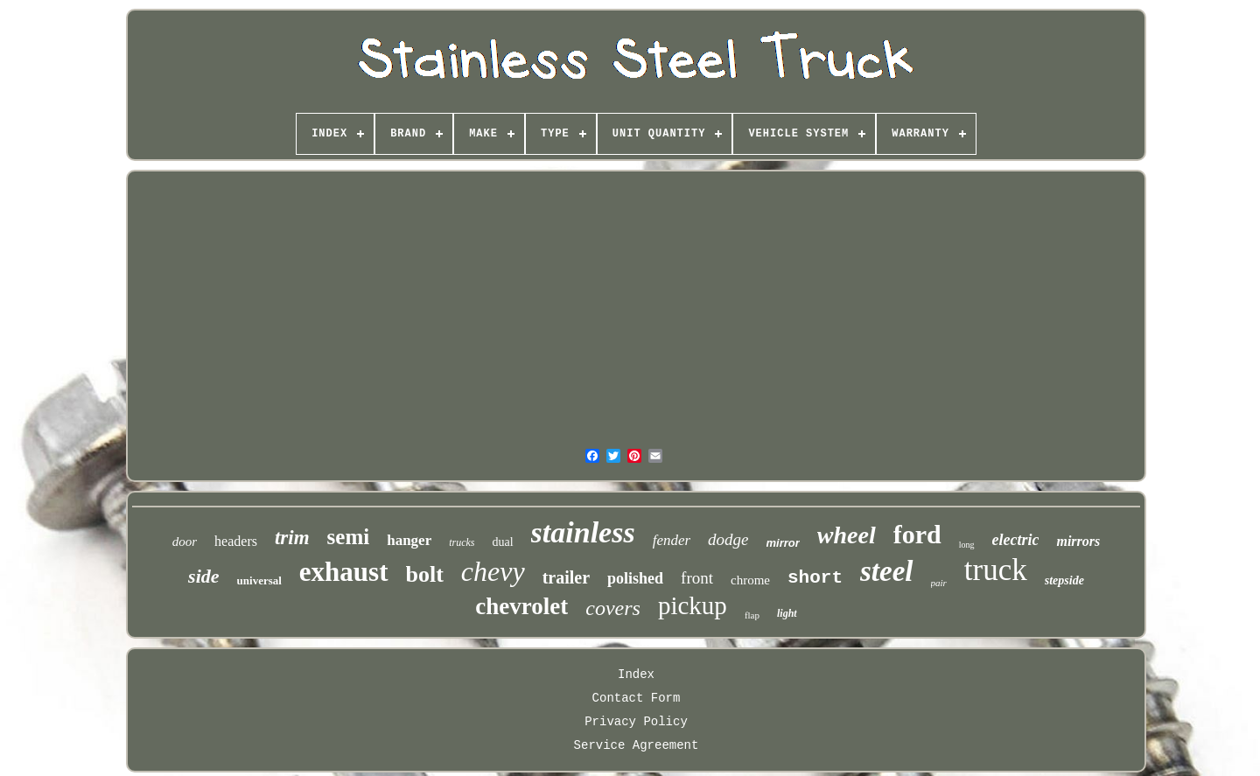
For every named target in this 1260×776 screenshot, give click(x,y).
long (967, 544)
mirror (783, 542)
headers (235, 541)
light (787, 613)
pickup (692, 605)
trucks (461, 542)
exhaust (343, 571)
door (184, 542)
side (203, 576)
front (697, 578)
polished (635, 578)
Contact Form (636, 698)
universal (259, 580)
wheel (846, 535)
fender (671, 540)
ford (917, 534)
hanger (409, 540)
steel (886, 571)
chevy (493, 571)
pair (939, 582)
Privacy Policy (636, 722)
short (815, 578)
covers (612, 608)
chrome (750, 580)
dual (503, 542)
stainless (583, 532)
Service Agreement (636, 745)
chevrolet (521, 606)
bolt (425, 574)
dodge (728, 539)
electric (1016, 540)
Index (636, 675)
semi (348, 537)
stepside (1064, 580)
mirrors (1078, 541)
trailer (566, 577)
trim (292, 538)
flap (752, 615)
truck (995, 570)
